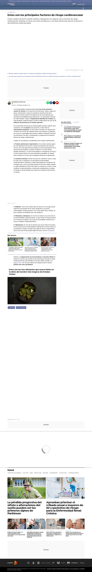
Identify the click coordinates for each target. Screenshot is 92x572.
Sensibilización (53, 8)
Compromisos (62, 8)
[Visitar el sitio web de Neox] (38, 563)
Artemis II (69, 1)
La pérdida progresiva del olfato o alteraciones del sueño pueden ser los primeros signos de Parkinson (24, 508)
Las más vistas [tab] (66, 122)
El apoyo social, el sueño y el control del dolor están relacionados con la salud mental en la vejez (73, 146)
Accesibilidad (82, 568)
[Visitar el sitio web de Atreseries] (53, 563)
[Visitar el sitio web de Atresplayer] (75, 563)
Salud (30, 8)
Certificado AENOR (72, 8)
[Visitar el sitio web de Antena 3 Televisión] (28, 563)
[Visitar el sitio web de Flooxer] (82, 563)
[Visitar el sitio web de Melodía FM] (68, 563)
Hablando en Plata (11, 419)
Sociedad (11, 307)
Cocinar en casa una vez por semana (59, 1)
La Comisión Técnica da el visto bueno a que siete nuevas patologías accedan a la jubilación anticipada (73, 129)
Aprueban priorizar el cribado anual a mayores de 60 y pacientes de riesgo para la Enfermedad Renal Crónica (64, 508)
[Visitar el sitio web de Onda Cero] (58, 563)
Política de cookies (65, 568)
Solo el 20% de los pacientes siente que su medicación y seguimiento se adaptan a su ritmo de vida (54, 534)
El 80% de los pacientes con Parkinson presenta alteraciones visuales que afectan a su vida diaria (74, 534)
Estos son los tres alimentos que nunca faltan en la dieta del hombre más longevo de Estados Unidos (31, 272)
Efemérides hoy (12, 1)
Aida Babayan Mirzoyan (18, 102)
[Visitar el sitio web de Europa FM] (63, 563)
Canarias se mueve (35, 1)
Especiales (45, 8)
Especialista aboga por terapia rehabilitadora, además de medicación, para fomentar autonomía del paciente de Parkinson (35, 535)
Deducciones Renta (26, 1)
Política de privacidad (56, 568)
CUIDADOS (29, 530)
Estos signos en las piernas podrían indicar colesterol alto (72, 137)
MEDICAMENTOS (50, 530)
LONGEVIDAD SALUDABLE (70, 142)
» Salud (17, 419)
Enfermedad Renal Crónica (45, 1)
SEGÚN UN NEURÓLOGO (13, 500)
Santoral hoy (19, 1)
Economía (25, 8)
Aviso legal (49, 568)
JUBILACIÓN (67, 125)
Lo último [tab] (76, 122)
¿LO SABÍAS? (67, 134)
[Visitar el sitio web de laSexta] (33, 563)
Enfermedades (21, 307)
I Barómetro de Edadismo (14, 8)
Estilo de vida (37, 8)
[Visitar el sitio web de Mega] (48, 563)
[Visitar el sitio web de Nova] (43, 563)
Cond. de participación (74, 568)
